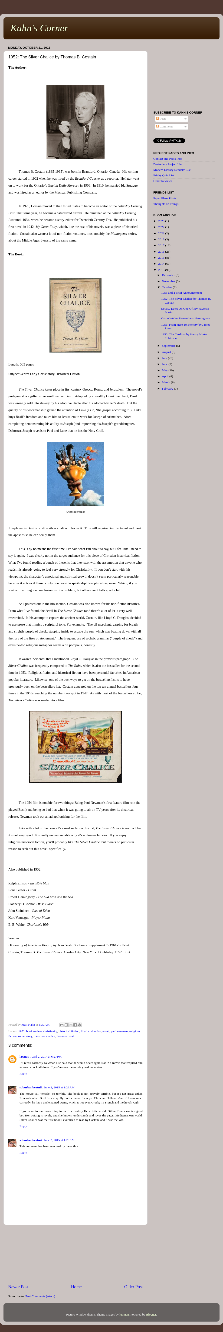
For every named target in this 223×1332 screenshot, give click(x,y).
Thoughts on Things (166, 204)
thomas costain (66, 1036)
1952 (21, 1031)
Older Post (133, 1286)
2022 (161, 227)
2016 (161, 251)
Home (76, 1286)
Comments (164, 126)
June (165, 364)
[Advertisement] (75, 1254)
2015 (161, 257)
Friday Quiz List (163, 175)
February (168, 388)
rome (21, 1036)
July (165, 358)
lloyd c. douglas (91, 1031)
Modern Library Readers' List (171, 170)
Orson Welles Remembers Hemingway (185, 318)
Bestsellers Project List (167, 164)
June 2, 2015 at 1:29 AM (59, 1140)
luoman (124, 1314)
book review (34, 1031)
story (29, 1036)
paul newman (119, 1031)
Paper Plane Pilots (164, 198)
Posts (161, 118)
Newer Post (18, 1286)
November (169, 281)
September (169, 345)
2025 (161, 221)
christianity (50, 1031)
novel (105, 1031)
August (167, 352)
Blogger (151, 1314)
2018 (161, 239)
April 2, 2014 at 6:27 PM (46, 1056)
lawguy (24, 1056)
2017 (161, 245)
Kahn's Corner (39, 28)
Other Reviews (162, 181)
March (166, 382)
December (169, 275)
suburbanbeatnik (31, 1087)
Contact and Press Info (167, 158)
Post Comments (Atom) (40, 1296)
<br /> (75, 990)
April (165, 376)
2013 (161, 270)
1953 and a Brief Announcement (181, 292)
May (165, 370)
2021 (161, 233)
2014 (161, 263)
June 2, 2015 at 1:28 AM (59, 1087)
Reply (23, 1073)
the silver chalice (44, 1036)
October (167, 287)
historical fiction (69, 1031)
